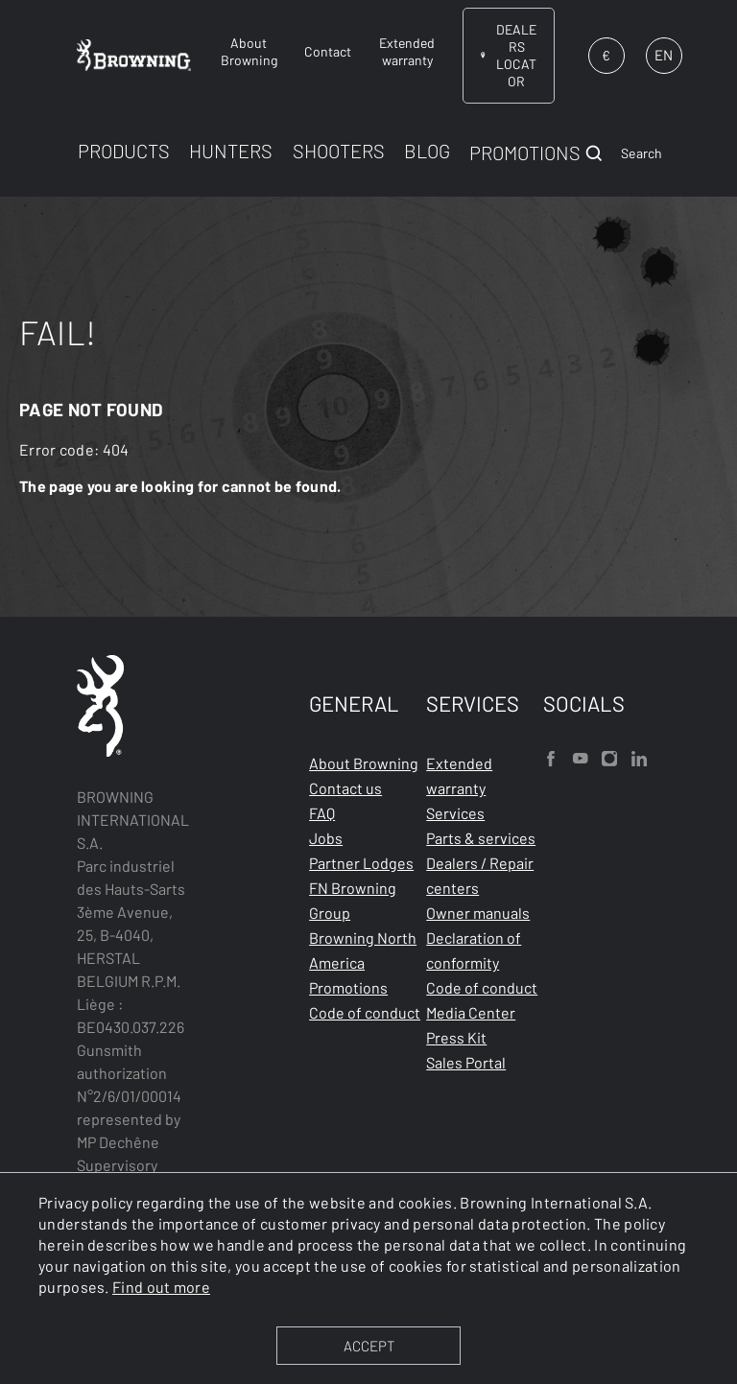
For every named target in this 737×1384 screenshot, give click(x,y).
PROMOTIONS (525, 152)
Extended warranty (459, 775)
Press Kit (456, 1037)
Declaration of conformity (473, 950)
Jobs (326, 838)
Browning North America (362, 950)
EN (663, 54)
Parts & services (480, 838)
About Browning (363, 763)
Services (455, 813)
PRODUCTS (124, 150)
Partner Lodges (361, 863)
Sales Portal (466, 1062)
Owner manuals (478, 912)
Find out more (161, 1287)
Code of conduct (364, 1012)
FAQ (322, 813)
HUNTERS (231, 150)
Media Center (470, 1012)
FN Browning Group (352, 900)
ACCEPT (369, 1345)
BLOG (427, 150)
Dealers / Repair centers (480, 875)
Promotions (348, 987)
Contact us (345, 788)
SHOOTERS (339, 150)
